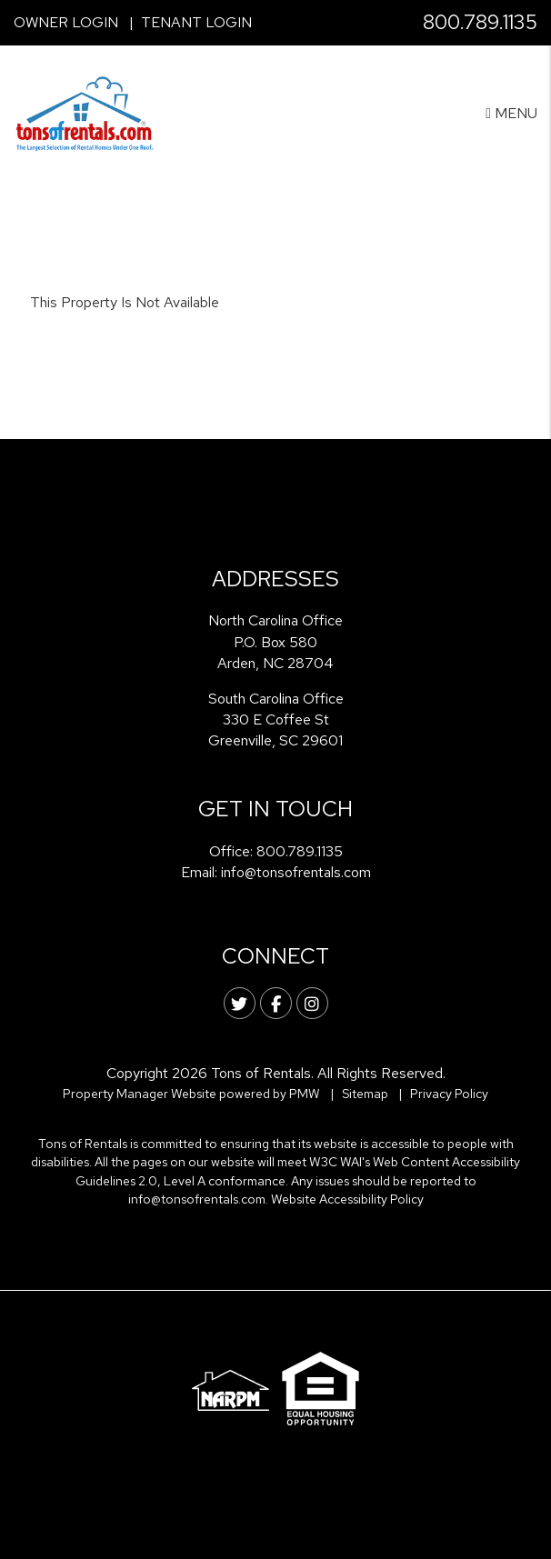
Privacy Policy (449, 1093)
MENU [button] (511, 113)
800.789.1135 (480, 22)
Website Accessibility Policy (347, 1199)
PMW (304, 1093)
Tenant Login (196, 22)
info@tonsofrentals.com (296, 872)
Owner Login (66, 22)
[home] (84, 112)
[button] (239, 1003)
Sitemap (365, 1093)
